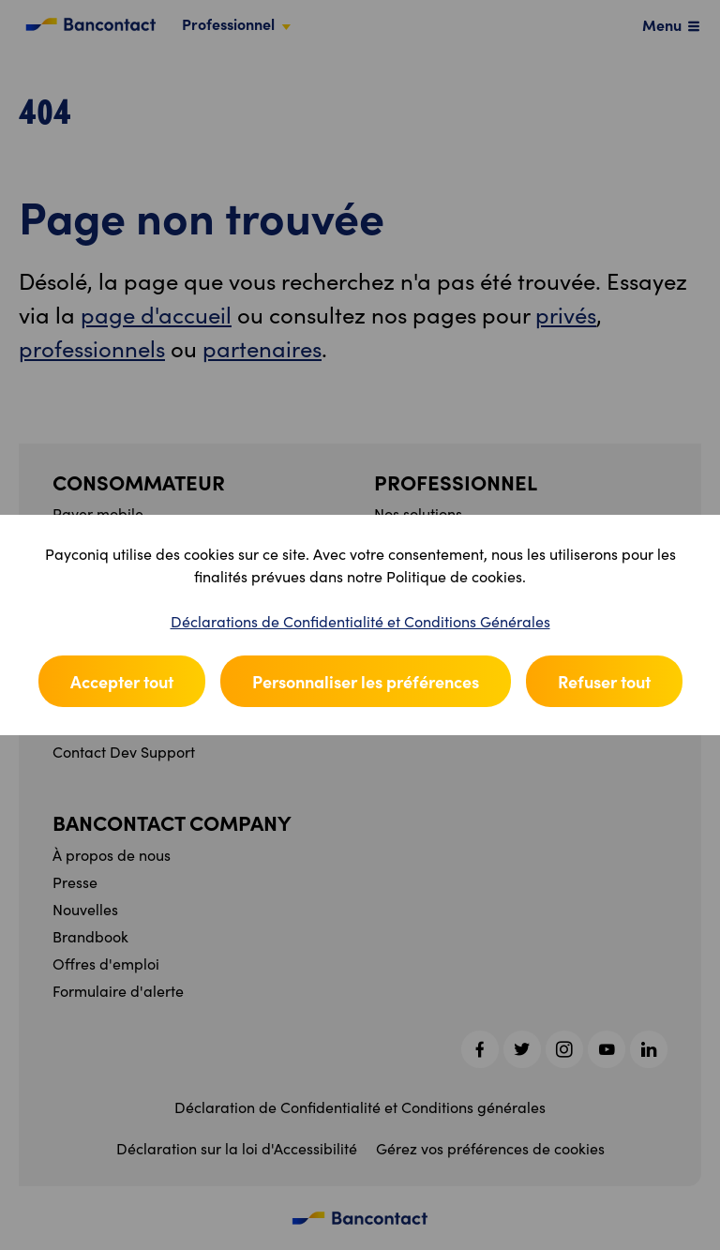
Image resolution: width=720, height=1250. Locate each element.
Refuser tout (604, 681)
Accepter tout (121, 681)
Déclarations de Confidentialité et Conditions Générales (360, 621)
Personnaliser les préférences (365, 681)
